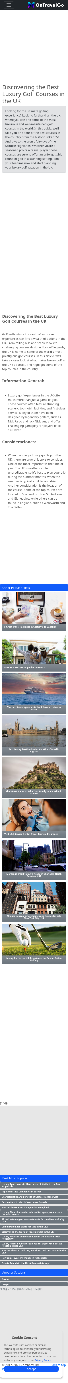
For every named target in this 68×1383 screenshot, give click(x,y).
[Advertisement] (34, 45)
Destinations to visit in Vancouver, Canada (24, 1202)
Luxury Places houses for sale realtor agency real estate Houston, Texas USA (32, 1244)
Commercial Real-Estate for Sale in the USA (25, 1226)
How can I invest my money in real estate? (24, 1257)
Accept (31, 1369)
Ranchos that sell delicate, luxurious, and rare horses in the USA (34, 1251)
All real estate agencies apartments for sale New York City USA (33, 1220)
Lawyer (6, 1284)
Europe (5, 1279)
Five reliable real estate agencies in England (25, 1207)
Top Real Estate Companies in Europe (22, 1191)
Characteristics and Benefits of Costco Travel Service (30, 1196)
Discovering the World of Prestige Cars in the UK (28, 1231)
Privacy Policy (43, 1360)
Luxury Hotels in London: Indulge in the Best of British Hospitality (31, 1237)
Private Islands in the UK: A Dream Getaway (25, 1263)
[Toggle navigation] (9, 5)
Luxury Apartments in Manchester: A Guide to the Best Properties (31, 1185)
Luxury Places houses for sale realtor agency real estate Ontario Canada (32, 1213)
